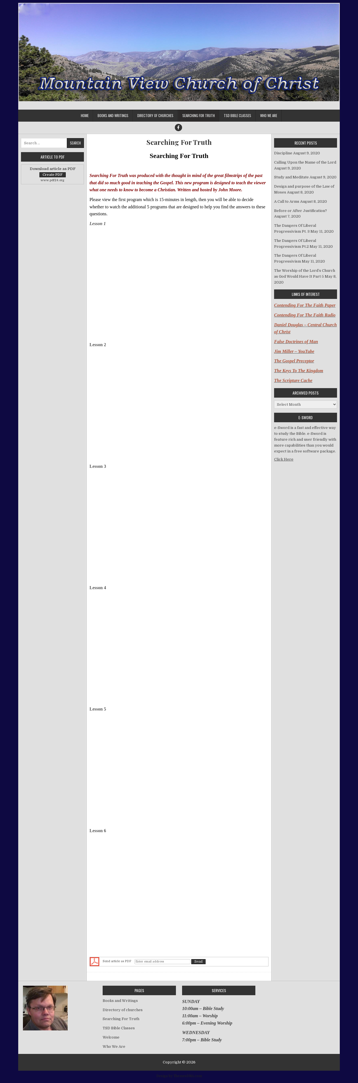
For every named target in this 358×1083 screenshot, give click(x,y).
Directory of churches (155, 115)
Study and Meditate (291, 177)
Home (85, 115)
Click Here (283, 459)
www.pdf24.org (52, 180)
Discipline (283, 153)
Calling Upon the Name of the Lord (305, 162)
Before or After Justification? (300, 211)
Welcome (111, 1037)
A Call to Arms (286, 201)
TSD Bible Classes (237, 115)
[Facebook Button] (178, 127)
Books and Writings (113, 115)
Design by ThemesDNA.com (179, 1076)
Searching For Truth (198, 115)
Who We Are (268, 115)
